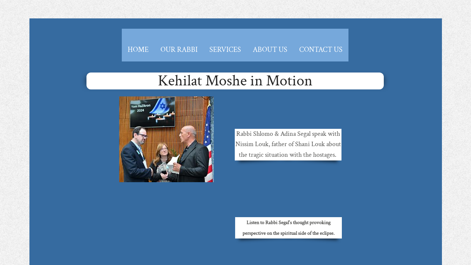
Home (138, 49)
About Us (270, 49)
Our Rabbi (179, 49)
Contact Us (321, 49)
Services (225, 49)
